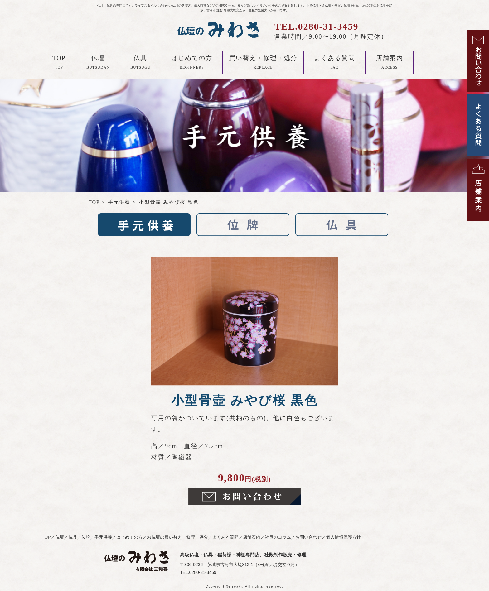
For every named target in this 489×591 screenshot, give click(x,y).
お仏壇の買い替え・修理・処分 (177, 537)
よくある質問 (334, 63)
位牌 (85, 537)
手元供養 (103, 537)
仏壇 (98, 63)
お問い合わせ (308, 537)
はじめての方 (191, 63)
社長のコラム (278, 537)
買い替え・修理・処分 (263, 63)
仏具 (140, 63)
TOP (59, 63)
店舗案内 (389, 63)
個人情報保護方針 (343, 537)
